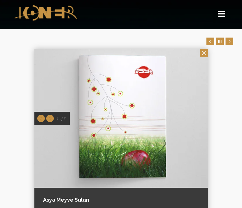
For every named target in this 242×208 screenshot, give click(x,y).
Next (229, 41)
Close (204, 53)
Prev (210, 41)
